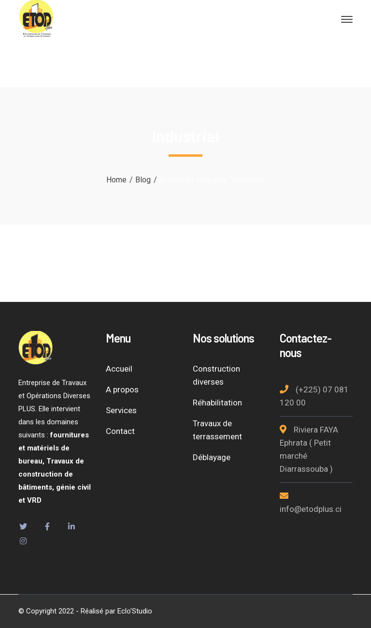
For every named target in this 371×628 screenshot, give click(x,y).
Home (116, 179)
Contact (120, 431)
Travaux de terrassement (217, 430)
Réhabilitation (217, 402)
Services (121, 410)
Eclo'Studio (134, 611)
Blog (143, 179)
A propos (122, 389)
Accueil (119, 369)
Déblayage (211, 457)
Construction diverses (216, 375)
